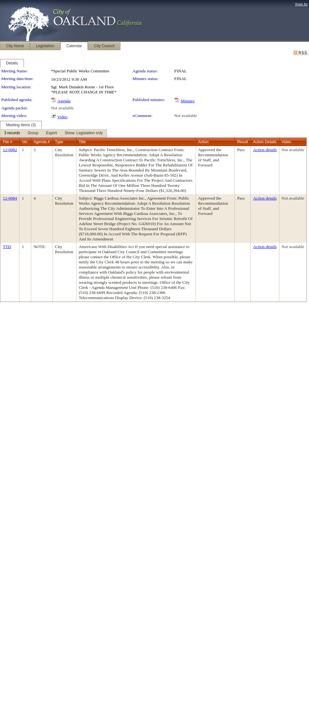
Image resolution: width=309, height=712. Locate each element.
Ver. (25, 142)
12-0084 (10, 198)
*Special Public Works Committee (80, 71)
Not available (62, 108)
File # (7, 142)
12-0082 (10, 149)
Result (242, 142)
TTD (7, 246)
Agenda (63, 101)
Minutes (188, 101)
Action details (265, 149)
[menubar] (53, 133)
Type (59, 142)
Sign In (301, 4)
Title (82, 142)
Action (203, 142)
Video (62, 116)
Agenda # (41, 142)
